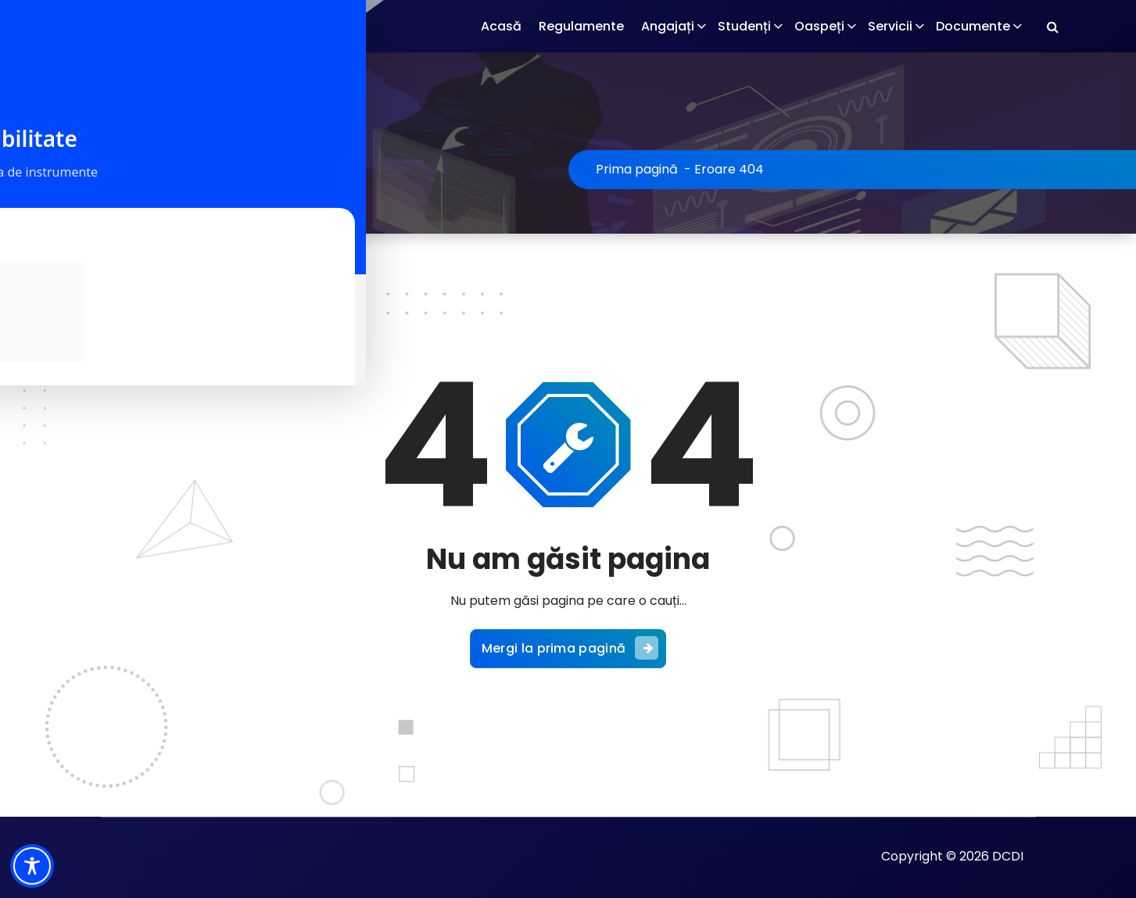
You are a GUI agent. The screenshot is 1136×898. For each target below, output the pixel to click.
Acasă (501, 26)
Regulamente (581, 26)
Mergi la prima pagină (570, 645)
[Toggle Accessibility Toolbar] (32, 866)
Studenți (744, 26)
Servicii (890, 26)
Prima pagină (637, 169)
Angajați (667, 26)
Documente (973, 26)
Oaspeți (819, 26)
